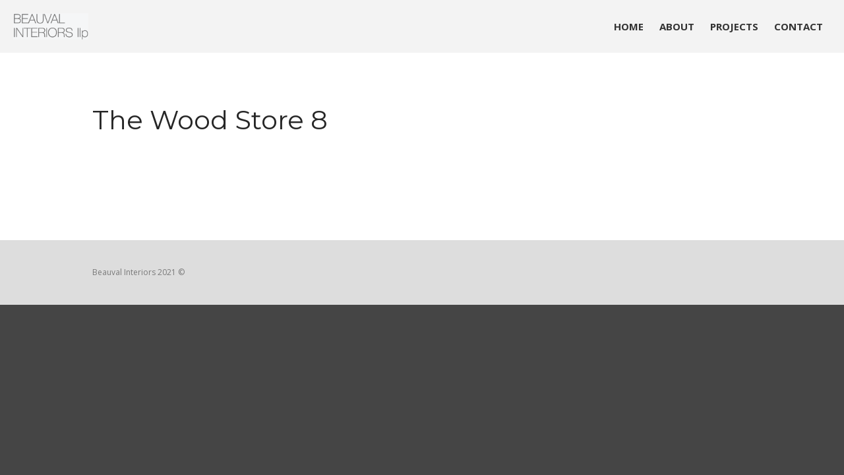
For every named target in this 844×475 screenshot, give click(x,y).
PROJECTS (734, 26)
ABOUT (676, 26)
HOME (629, 26)
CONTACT (798, 26)
